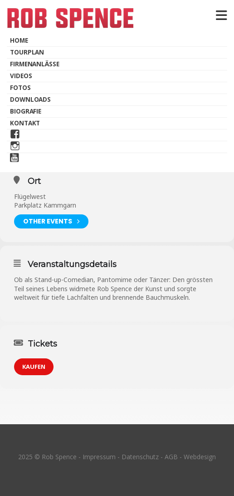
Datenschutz (140, 456)
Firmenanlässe (34, 64)
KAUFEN (33, 366)
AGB (171, 456)
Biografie (25, 111)
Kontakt (25, 123)
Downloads (30, 99)
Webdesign (200, 456)
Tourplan (27, 52)
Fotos (20, 88)
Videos (21, 76)
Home (19, 40)
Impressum (99, 456)
